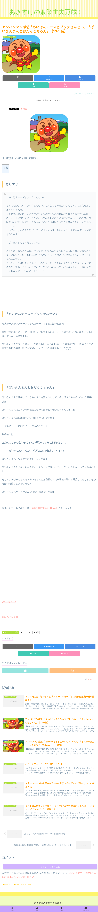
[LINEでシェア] (33, 85)
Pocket (23, 109)
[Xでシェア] (18, 78)
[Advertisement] (22, 295)
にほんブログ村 (10, 617)
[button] (64, 85)
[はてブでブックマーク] (80, 78)
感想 (36, 632)
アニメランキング (9, 602)
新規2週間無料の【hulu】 (45, 508)
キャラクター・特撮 (11, 632)
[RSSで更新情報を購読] (73, 670)
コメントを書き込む (50, 868)
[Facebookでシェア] (49, 78)
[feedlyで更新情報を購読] (25, 670)
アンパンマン (26, 632)
